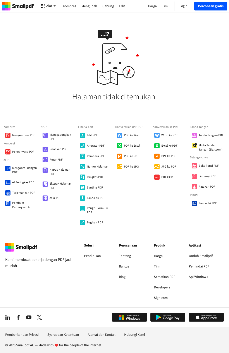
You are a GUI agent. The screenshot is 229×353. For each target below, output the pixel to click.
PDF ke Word (132, 135)
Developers (162, 287)
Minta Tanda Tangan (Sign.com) (210, 147)
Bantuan (125, 266)
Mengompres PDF (23, 135)
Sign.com (161, 297)
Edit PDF (92, 135)
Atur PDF (55, 198)
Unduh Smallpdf (201, 256)
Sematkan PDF (164, 276)
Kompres (69, 6)
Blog (122, 276)
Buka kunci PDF (209, 166)
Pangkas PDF (95, 177)
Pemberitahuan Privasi (22, 334)
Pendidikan (92, 256)
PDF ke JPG (131, 167)
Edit (122, 6)
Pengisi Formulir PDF (97, 210)
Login (183, 6)
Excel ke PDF (169, 146)
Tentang (125, 256)
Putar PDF (56, 160)
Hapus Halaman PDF (60, 172)
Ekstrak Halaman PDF (61, 186)
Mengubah (89, 6)
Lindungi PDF (207, 176)
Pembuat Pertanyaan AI (21, 205)
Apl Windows (198, 276)
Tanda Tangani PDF (211, 135)
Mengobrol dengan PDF (24, 170)
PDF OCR (167, 177)
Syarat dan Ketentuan (63, 334)
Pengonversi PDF (23, 152)
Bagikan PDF (95, 222)
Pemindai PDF (208, 203)
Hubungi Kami (134, 335)
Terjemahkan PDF (23, 193)
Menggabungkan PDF (60, 137)
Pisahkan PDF (58, 149)
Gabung (108, 6)
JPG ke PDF (168, 167)
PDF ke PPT (131, 156)
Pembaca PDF (96, 156)
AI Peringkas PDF (23, 182)
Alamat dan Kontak (101, 334)
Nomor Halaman (97, 167)
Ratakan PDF (207, 187)
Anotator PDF (96, 146)
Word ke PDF (169, 135)
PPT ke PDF (168, 156)
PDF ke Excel (132, 146)
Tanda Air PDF (96, 198)
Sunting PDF (95, 187)
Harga (158, 256)
